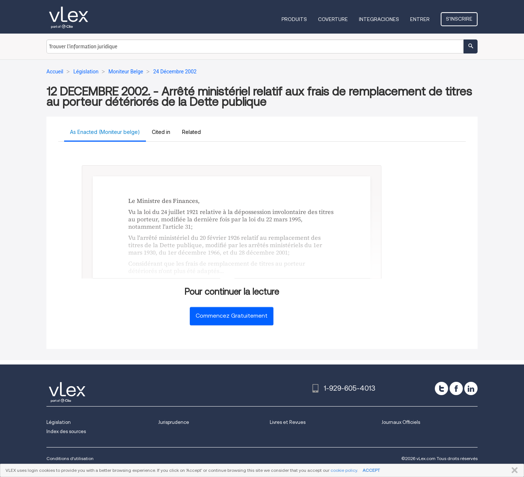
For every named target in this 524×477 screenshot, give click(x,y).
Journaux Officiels (400, 422)
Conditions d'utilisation (70, 458)
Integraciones (379, 19)
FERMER (513, 470)
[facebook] (456, 388)
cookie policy (344, 470)
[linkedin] (471, 388)
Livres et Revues (287, 422)
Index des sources (66, 431)
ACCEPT (371, 470)
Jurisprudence (173, 422)
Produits (294, 19)
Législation (58, 422)
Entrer (420, 19)
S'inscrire (459, 19)
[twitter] (441, 388)
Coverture (333, 19)
